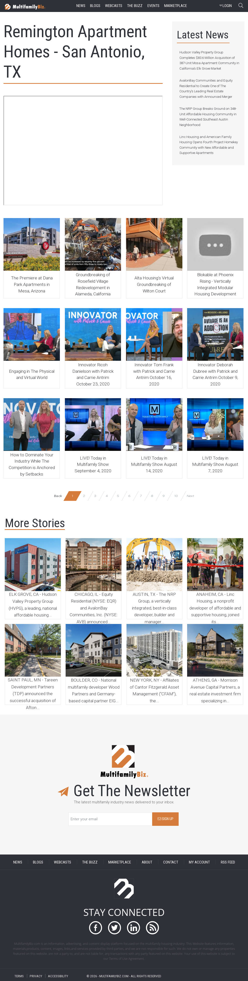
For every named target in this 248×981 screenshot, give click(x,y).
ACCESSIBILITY (58, 976)
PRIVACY (36, 976)
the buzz (134, 5)
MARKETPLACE (119, 862)
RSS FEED (228, 862)
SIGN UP (165, 819)
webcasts (113, 5)
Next (190, 495)
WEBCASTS (62, 862)
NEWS (17, 862)
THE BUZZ (90, 862)
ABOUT (147, 862)
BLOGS (38, 862)
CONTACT (170, 862)
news (80, 5)
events (153, 5)
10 (176, 495)
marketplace (175, 5)
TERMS (19, 976)
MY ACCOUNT (199, 862)
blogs (95, 5)
